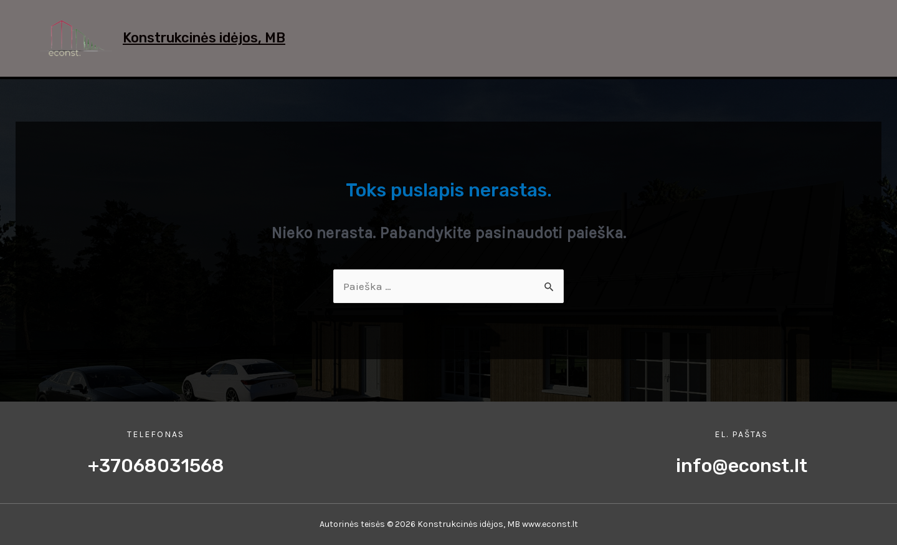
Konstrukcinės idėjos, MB (204, 37)
